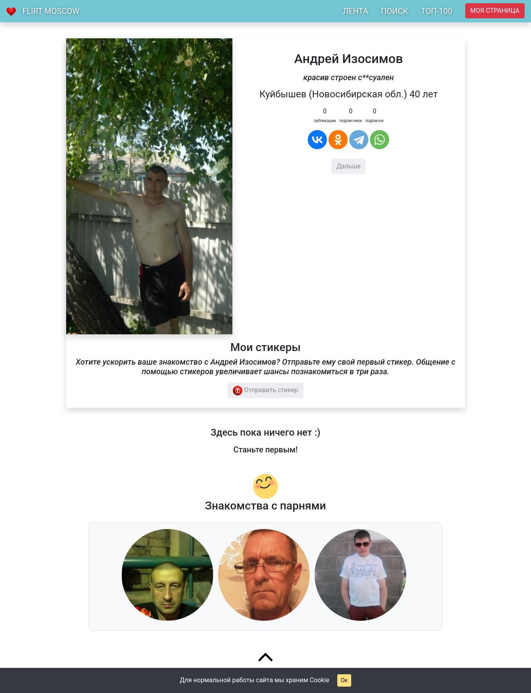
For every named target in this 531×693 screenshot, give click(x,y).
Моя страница (494, 10)
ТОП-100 (436, 11)
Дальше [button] (348, 166)
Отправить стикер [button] (265, 390)
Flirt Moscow (50, 11)
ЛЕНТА (355, 11)
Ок (344, 680)
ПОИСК (394, 11)
